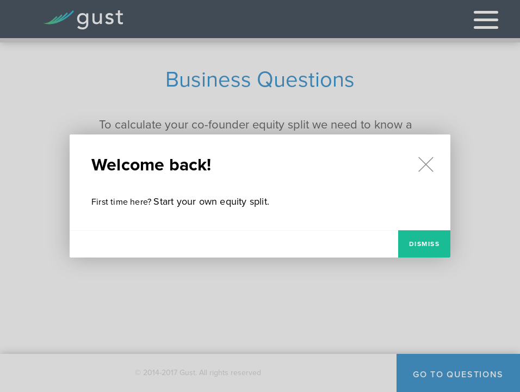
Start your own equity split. (211, 201)
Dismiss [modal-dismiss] (424, 244)
